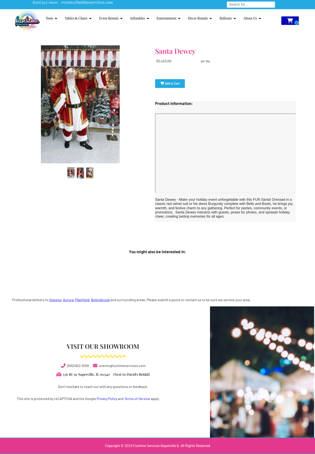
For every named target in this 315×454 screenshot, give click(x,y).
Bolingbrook (100, 300)
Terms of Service (137, 398)
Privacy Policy (107, 398)
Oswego (55, 300)
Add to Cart (170, 84)
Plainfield (82, 300)
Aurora (68, 300)
